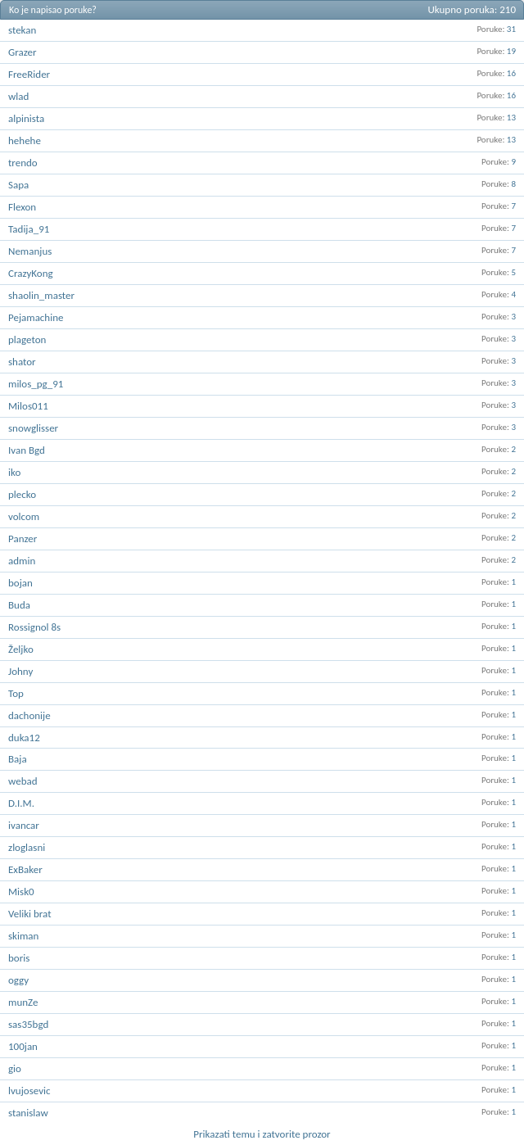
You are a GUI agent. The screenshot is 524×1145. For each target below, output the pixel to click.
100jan (23, 1046)
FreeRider (29, 74)
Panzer (22, 538)
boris (18, 958)
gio (14, 1068)
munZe (23, 1002)
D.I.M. (21, 803)
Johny (20, 671)
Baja (17, 759)
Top (16, 693)
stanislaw (28, 1113)
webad (23, 781)
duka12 (24, 737)
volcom (23, 516)
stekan (22, 30)
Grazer (22, 52)
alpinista (26, 118)
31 (511, 29)
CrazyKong (30, 273)
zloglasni (26, 847)
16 (511, 73)
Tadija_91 (28, 229)
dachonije (29, 715)
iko (14, 472)
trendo (23, 162)
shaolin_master (41, 295)
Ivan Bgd (26, 450)
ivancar (23, 825)
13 (511, 117)
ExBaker (25, 869)
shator (22, 361)
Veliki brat (30, 913)
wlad (18, 96)
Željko (21, 649)
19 (511, 51)
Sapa (18, 185)
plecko (22, 494)
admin (21, 560)
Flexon (22, 207)
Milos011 (28, 406)
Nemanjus (30, 251)
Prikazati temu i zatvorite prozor (261, 1134)
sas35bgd (28, 1024)
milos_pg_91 (35, 384)
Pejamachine (35, 317)
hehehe (24, 140)
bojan (20, 583)
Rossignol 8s (34, 627)
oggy (18, 980)
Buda (19, 605)
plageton (27, 339)
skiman (23, 936)
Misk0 (21, 891)
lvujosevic (29, 1090)
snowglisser (33, 428)
